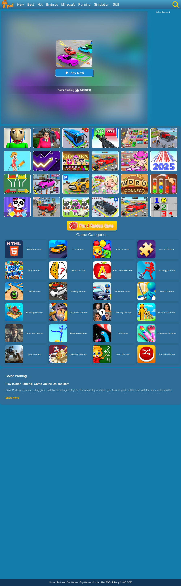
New (20, 4)
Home (52, 582)
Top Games (85, 582)
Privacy (115, 582)
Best (30, 4)
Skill (116, 4)
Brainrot (52, 4)
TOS (108, 582)
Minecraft (68, 4)
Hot (40, 4)
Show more (12, 397)
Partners (61, 582)
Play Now (74, 73)
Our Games (72, 582)
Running (84, 4)
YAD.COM (127, 582)
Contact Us (98, 582)
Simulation (101, 4)
